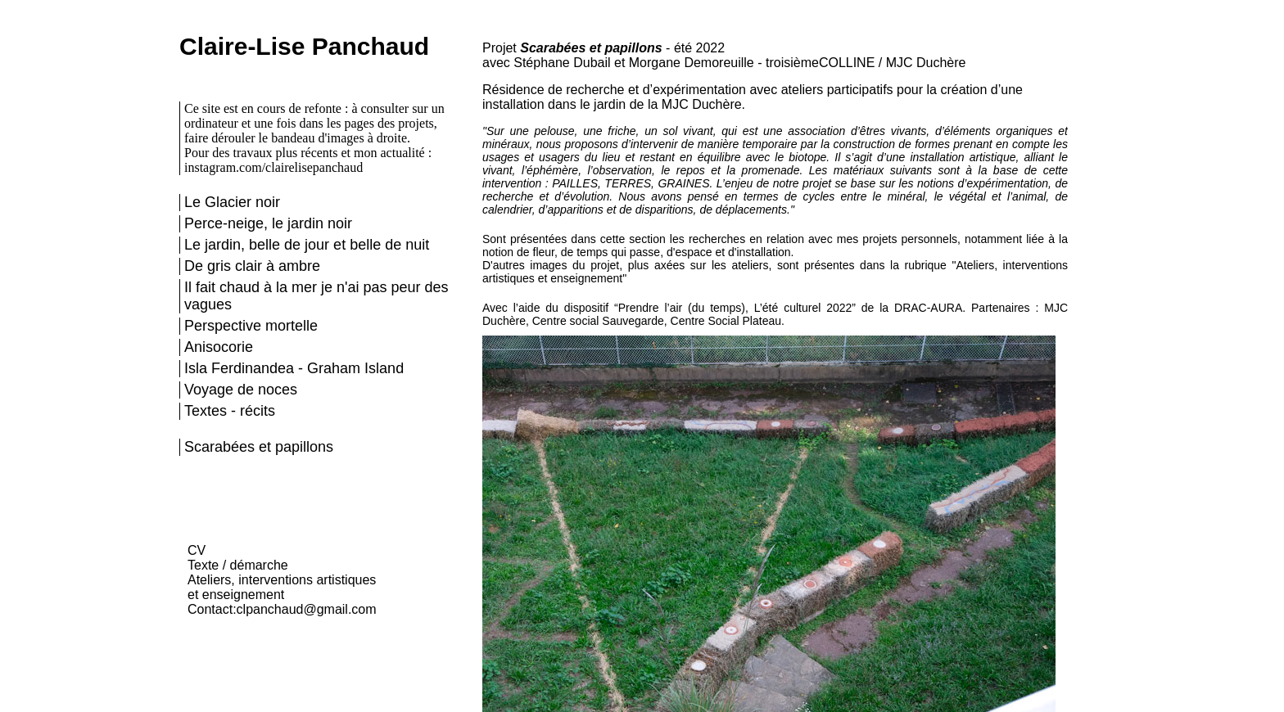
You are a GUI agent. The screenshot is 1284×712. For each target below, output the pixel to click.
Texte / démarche (238, 565)
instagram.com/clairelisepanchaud (273, 167)
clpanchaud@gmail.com (307, 609)
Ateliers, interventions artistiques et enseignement (282, 587)
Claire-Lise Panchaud (304, 46)
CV (197, 550)
